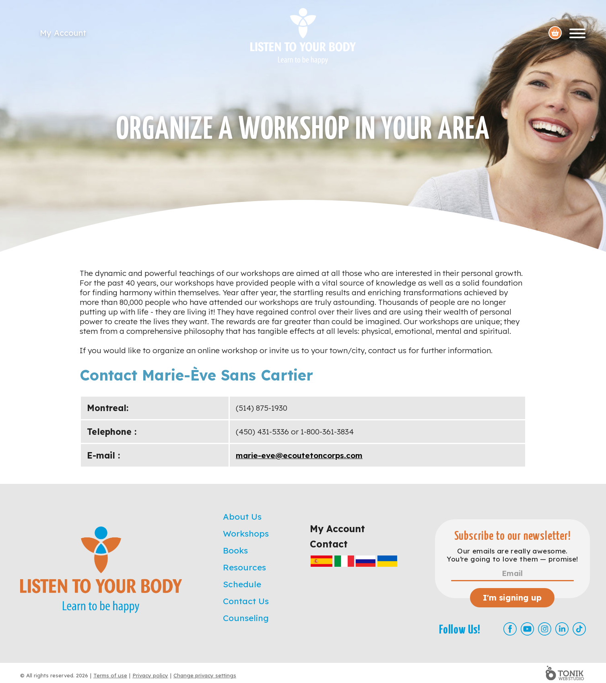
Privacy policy (150, 675)
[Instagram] (544, 629)
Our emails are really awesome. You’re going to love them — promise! (512, 555)
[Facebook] (510, 629)
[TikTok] (579, 629)
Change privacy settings (204, 675)
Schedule (242, 584)
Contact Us (246, 601)
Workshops (246, 533)
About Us (242, 516)
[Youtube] (527, 629)
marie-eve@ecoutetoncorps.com (299, 455)
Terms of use (110, 675)
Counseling (246, 618)
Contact (329, 544)
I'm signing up (512, 597)
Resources (244, 567)
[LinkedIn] (562, 629)
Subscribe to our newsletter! (512, 536)
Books (235, 550)
